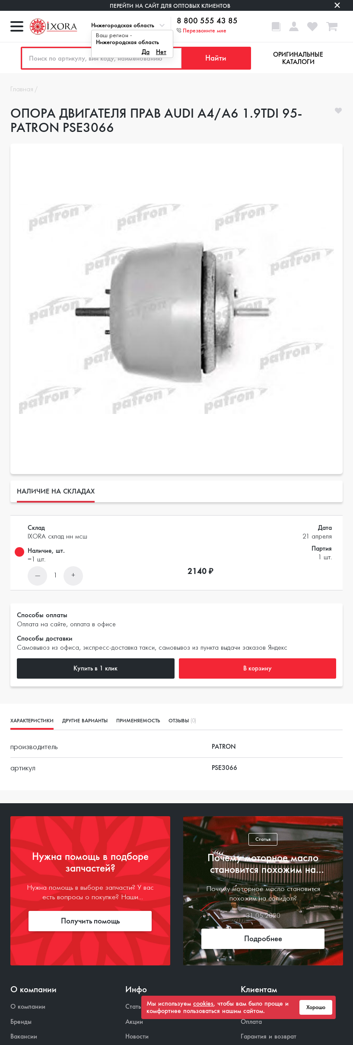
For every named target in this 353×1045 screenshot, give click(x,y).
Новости (137, 1036)
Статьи (134, 1006)
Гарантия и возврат (268, 1036)
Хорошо (315, 1007)
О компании (27, 1006)
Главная (21, 90)
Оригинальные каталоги (298, 58)
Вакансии (23, 1036)
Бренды (21, 1022)
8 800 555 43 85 (207, 21)
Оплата (251, 1022)
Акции (134, 1022)
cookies (203, 1003)
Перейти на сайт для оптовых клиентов (170, 6)
